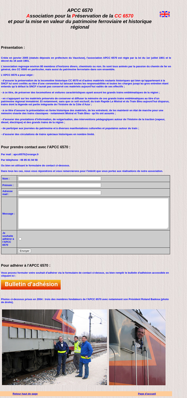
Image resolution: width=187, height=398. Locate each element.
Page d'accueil (160, 395)
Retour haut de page (27, 395)
